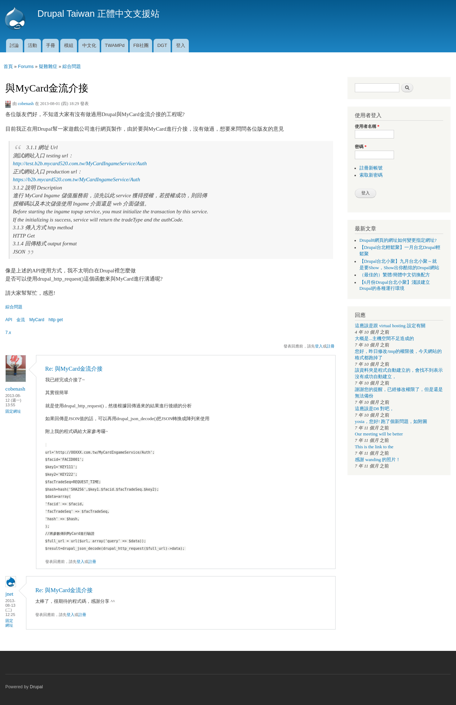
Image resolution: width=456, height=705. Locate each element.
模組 (68, 45)
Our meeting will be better (379, 434)
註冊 (331, 346)
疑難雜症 (48, 66)
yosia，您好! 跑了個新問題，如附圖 (391, 421)
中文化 (89, 45)
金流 (20, 319)
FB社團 (141, 45)
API (8, 319)
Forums (25, 66)
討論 (14, 45)
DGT (162, 45)
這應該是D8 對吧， (374, 408)
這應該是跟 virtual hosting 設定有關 (390, 325)
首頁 (8, 66)
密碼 (361, 146)
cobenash (26, 103)
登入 (180, 45)
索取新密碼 (371, 175)
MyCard (36, 319)
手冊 (50, 45)
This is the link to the (374, 446)
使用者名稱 (367, 126)
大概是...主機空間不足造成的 (384, 338)
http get (55, 319)
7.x (8, 332)
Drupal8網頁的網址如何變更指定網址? (398, 240)
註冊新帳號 (371, 168)
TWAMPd (114, 45)
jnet (9, 594)
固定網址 (13, 411)
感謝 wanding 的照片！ (377, 459)
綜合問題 (71, 66)
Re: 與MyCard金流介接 (74, 368)
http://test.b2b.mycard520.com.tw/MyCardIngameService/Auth (80, 163)
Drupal (36, 686)
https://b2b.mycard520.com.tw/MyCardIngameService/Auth (76, 179)
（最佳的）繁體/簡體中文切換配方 (394, 274)
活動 (32, 45)
